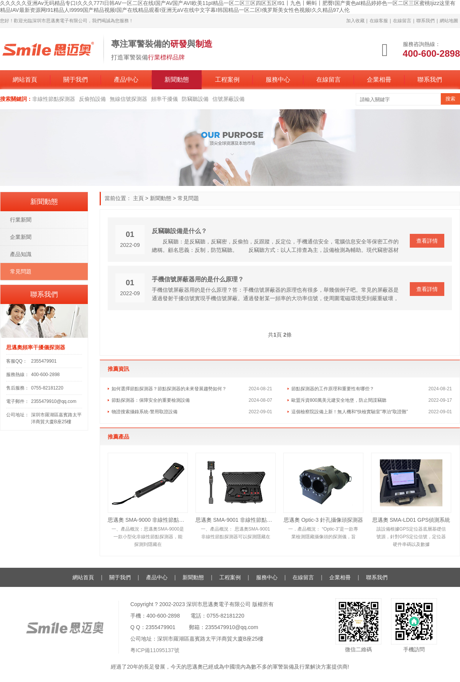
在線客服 (379, 20)
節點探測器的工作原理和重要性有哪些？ (332, 388)
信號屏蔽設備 (228, 99)
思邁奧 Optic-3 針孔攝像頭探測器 (323, 520)
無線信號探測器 (128, 99)
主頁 (138, 198)
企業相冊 (379, 79)
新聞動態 (176, 79)
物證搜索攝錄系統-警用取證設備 (144, 411)
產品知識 (20, 254)
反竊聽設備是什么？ (179, 231)
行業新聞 (20, 220)
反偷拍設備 (92, 99)
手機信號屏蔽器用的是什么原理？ (198, 279)
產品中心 (126, 79)
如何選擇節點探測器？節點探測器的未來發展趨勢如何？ (169, 388)
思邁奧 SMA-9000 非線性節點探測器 (148, 520)
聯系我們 (425, 20)
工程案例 (227, 79)
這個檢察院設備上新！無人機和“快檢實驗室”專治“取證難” (349, 411)
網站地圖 (449, 20)
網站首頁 (25, 79)
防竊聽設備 (195, 99)
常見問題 (188, 198)
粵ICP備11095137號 (154, 650)
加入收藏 (355, 20)
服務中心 (278, 79)
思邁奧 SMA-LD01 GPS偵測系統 (411, 520)
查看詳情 (427, 241)
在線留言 (402, 20)
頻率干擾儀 (164, 99)
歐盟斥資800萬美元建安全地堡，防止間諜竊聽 (338, 400)
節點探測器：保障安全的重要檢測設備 (151, 400)
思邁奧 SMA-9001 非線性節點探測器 (236, 520)
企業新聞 (20, 237)
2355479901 (44, 361)
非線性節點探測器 (53, 99)
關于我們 (75, 79)
